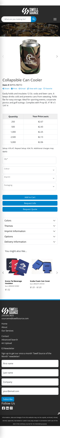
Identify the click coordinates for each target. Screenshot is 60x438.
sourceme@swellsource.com (15, 318)
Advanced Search (10, 339)
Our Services (7, 330)
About (4, 327)
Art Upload (7, 343)
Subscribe (8, 399)
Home (4, 323)
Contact (5, 336)
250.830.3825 (8, 315)
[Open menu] (54, 19)
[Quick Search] (16, 19)
